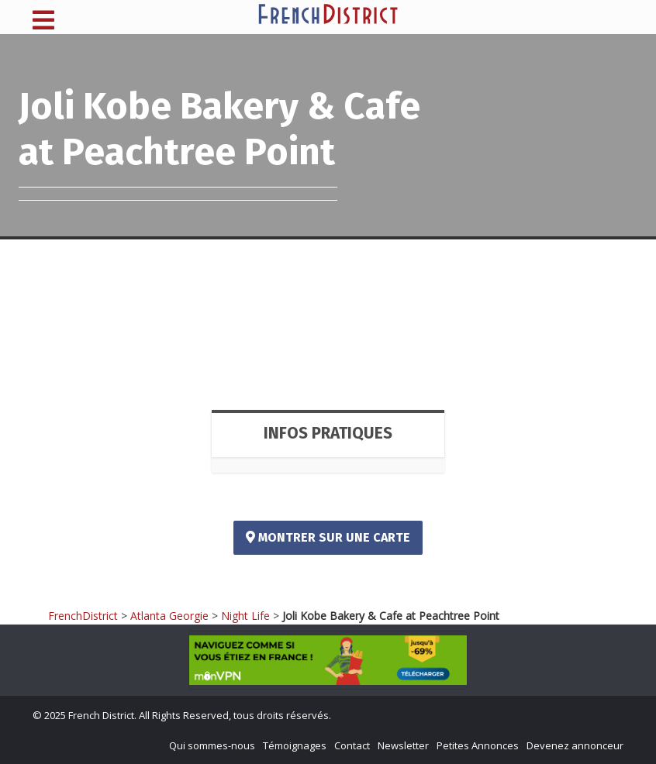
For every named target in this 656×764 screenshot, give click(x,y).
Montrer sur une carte (328, 537)
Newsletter (403, 745)
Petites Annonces (478, 745)
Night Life (245, 615)
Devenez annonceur (575, 745)
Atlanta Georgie (169, 615)
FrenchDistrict (83, 615)
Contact (352, 745)
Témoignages (294, 745)
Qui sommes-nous (212, 745)
